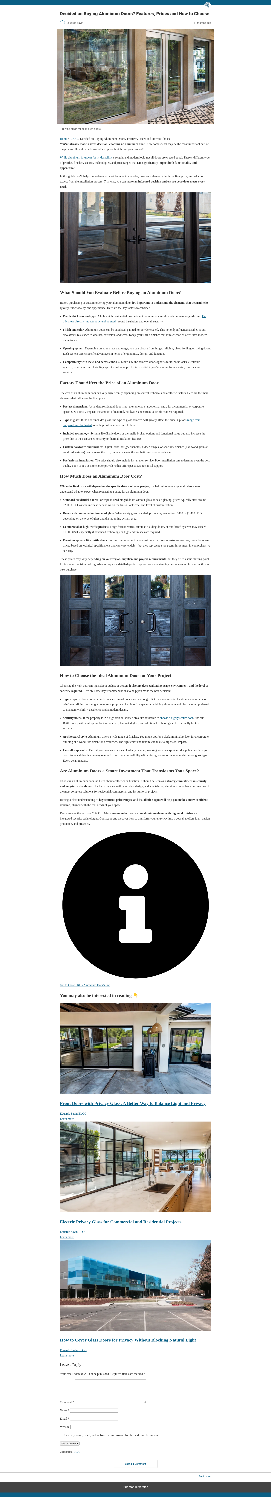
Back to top (205, 1480)
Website (65, 1431)
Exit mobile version (135, 1491)
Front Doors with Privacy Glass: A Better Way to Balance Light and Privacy (133, 1103)
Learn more (67, 1118)
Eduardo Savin (69, 1113)
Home (63, 138)
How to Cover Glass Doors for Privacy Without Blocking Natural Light (128, 1340)
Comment (67, 1406)
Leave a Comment (135, 1468)
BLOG (74, 138)
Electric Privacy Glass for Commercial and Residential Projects (121, 1221)
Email (64, 1423)
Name (64, 1414)
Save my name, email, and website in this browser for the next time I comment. (112, 1439)
